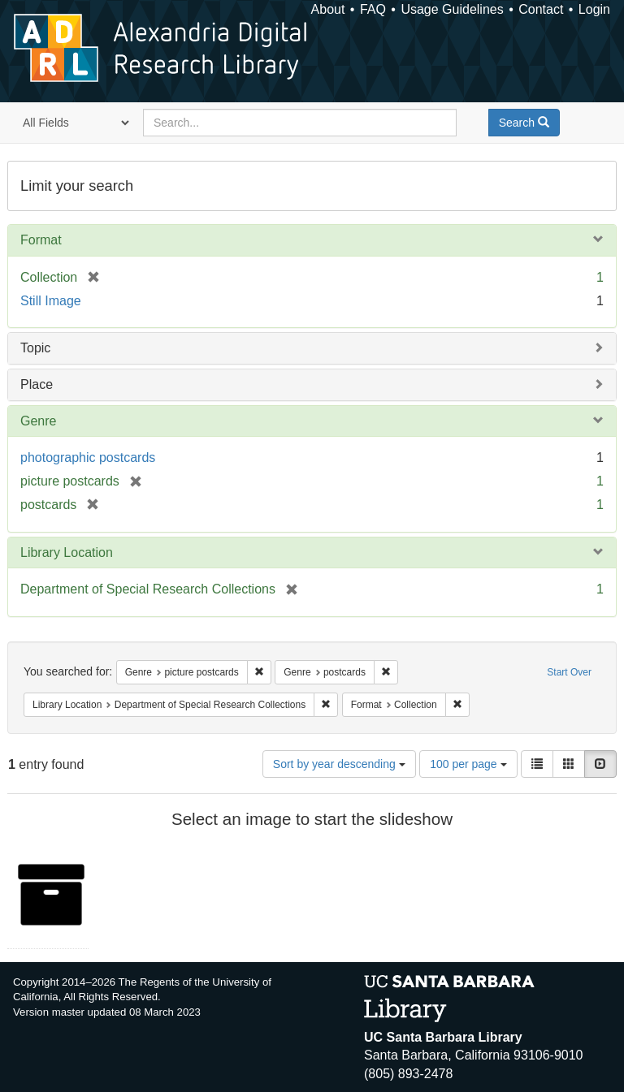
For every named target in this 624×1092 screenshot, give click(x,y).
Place (36, 384)
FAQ (373, 9)
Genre (38, 421)
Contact (540, 9)
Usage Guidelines (452, 9)
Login (594, 9)
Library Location (66, 552)
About (328, 9)
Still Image (50, 301)
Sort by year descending (339, 763)
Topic (35, 348)
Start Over (569, 672)
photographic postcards (87, 457)
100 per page (468, 763)
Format (41, 240)
